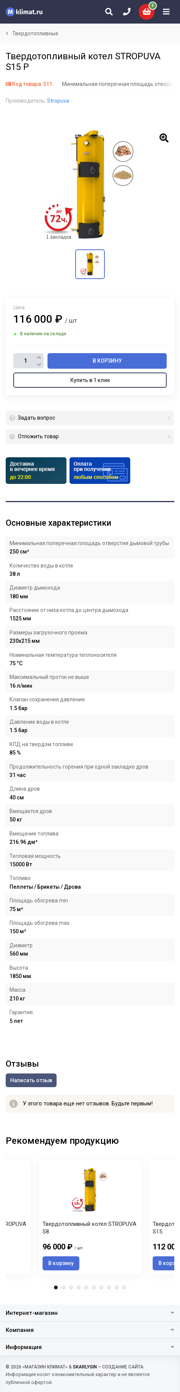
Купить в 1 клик (90, 380)
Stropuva (58, 101)
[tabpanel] (90, 1216)
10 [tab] (124, 1287)
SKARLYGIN (85, 1367)
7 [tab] (101, 1287)
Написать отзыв (31, 1080)
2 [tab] (63, 1287)
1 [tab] (56, 1287)
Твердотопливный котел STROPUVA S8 (89, 1228)
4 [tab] (79, 1287)
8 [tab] (109, 1287)
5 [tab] (86, 1287)
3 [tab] (71, 1287)
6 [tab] (94, 1287)
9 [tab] (116, 1287)
